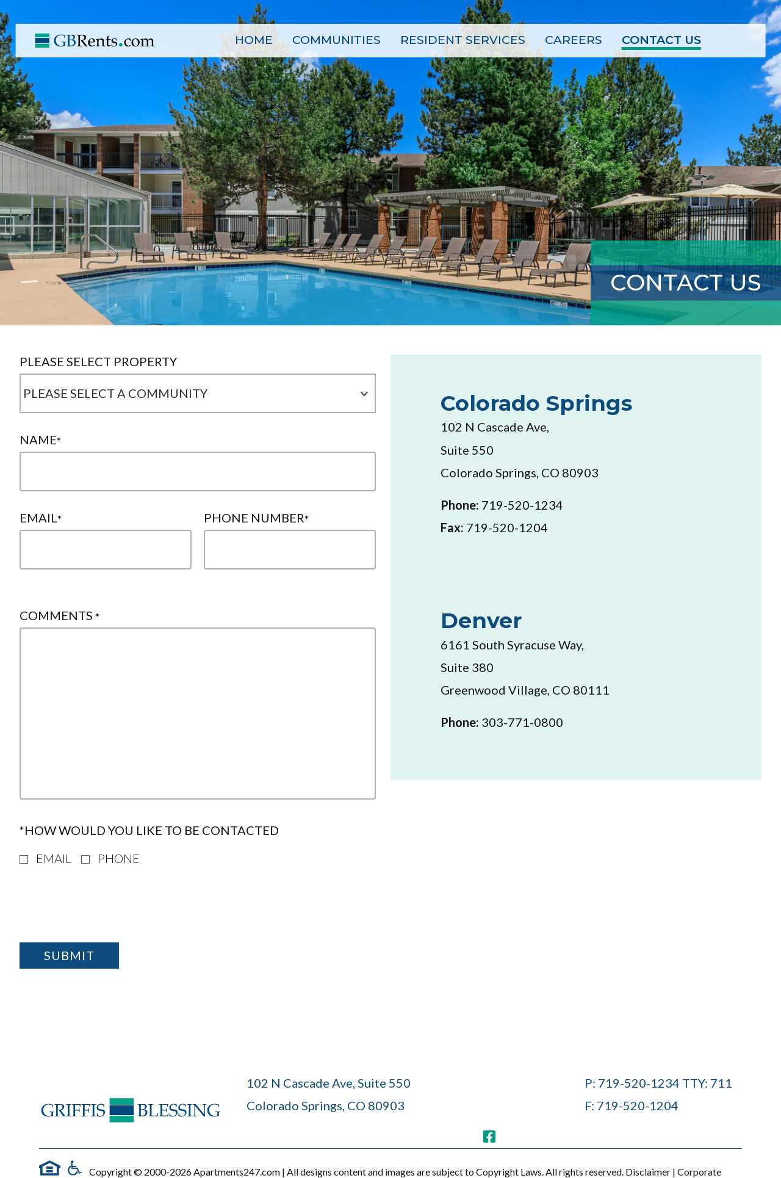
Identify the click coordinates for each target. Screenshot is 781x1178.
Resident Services (462, 40)
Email (41, 518)
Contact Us (661, 40)
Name (40, 440)
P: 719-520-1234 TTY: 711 (658, 1082)
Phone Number (256, 518)
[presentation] (112, 909)
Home (254, 40)
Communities (336, 40)
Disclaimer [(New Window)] (648, 1171)
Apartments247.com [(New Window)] (236, 1171)
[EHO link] (49, 1168)
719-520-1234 (522, 504)
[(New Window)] (489, 1136)
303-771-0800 (522, 722)
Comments (59, 616)
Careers (573, 40)
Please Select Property (98, 362)
